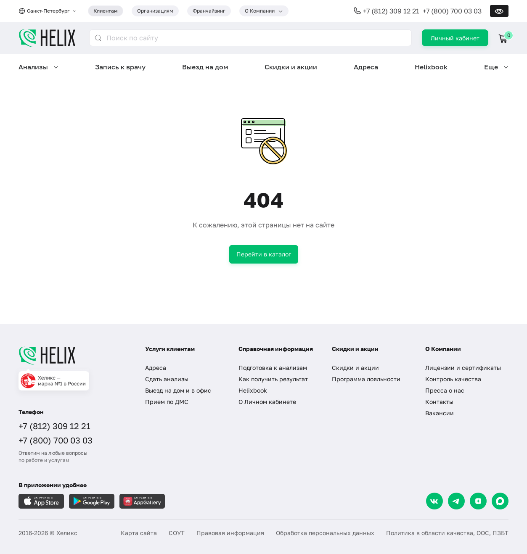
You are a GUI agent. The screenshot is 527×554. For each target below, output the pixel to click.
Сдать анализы (166, 379)
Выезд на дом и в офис (178, 390)
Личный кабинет (455, 38)
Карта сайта (139, 532)
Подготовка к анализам (272, 367)
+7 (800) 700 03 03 (452, 11)
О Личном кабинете (267, 401)
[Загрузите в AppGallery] (142, 501)
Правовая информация (230, 532)
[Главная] (73, 355)
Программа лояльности (366, 379)
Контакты (439, 401)
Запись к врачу (120, 67)
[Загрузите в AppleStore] (41, 501)
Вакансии (439, 413)
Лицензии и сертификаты (463, 367)
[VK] (434, 501)
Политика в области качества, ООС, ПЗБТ (447, 532)
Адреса (366, 67)
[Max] (500, 501)
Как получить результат (273, 379)
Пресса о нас (444, 390)
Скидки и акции (291, 67)
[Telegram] (456, 501)
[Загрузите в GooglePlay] (91, 501)
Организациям (155, 11)
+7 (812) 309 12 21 (391, 11)
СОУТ (177, 532)
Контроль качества (453, 379)
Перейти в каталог (263, 254)
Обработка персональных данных (325, 532)
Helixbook (431, 67)
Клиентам (105, 11)
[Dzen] (478, 501)
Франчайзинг (209, 11)
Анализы (33, 67)
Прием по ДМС (166, 401)
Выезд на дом (205, 67)
